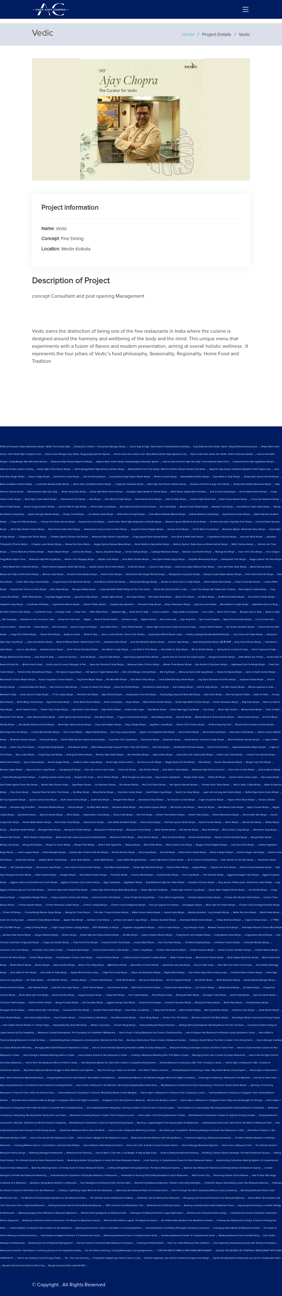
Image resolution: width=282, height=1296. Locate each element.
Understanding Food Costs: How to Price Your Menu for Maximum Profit (237, 1123)
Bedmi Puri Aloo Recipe (244, 912)
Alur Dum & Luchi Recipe (149, 762)
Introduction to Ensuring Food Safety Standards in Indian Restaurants (154, 1175)
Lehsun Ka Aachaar (67, 657)
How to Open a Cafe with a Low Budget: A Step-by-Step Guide (126, 1153)
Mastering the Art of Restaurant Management (51, 1243)
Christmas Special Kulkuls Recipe (204, 897)
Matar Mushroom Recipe (228, 980)
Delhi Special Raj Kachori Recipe (75, 717)
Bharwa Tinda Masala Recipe (177, 664)
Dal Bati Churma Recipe (233, 687)
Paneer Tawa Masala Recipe (228, 762)
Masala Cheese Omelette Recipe (231, 837)
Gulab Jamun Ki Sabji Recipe (34, 694)
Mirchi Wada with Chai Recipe (34, 995)
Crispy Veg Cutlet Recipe (50, 754)
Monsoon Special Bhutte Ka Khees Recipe (185, 522)
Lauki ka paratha (160, 612)
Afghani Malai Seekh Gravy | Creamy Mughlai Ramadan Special (127, 461)
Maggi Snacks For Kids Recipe (180, 762)
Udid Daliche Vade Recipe (66, 477)
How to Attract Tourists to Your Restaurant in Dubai (102, 1055)
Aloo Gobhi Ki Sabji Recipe (53, 972)
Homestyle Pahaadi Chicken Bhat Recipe (262, 927)
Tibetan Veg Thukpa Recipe (54, 709)
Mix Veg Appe (10, 619)
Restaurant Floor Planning (79, 1153)
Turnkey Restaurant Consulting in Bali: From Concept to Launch (190, 1063)
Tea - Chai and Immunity (77, 1258)
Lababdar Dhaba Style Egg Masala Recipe (253, 461)
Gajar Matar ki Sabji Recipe (226, 477)
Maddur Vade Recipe (108, 559)
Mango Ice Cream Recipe (58, 845)
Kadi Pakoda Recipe (38, 987)
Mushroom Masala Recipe (23, 739)
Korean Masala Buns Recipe (217, 582)
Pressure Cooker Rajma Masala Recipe (223, 574)
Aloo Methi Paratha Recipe (136, 559)
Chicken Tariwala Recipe (202, 950)
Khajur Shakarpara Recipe (177, 604)
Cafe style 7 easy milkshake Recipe (111, 912)
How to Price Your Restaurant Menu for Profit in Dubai (51, 1063)
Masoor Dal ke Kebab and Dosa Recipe (254, 724)
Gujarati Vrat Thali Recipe (223, 867)
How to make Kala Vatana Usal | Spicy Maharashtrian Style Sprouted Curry (150, 454)
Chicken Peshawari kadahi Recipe (62, 905)
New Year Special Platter (238, 694)
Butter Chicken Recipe (181, 957)
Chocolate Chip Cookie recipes (47, 950)
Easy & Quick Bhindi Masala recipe (165, 634)
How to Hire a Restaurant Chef (237, 1145)
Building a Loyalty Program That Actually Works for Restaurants (167, 1123)
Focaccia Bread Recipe (142, 875)
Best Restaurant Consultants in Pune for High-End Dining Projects (101, 1123)
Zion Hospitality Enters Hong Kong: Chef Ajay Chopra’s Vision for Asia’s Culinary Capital (130, 1108)
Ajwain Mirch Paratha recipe (84, 972)
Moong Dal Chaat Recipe (77, 912)
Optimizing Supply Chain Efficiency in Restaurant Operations (47, 1213)
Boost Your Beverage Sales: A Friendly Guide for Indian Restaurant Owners (68, 1168)
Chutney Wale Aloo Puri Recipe (141, 694)
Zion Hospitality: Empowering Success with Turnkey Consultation (244, 1243)
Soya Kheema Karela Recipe (236, 514)
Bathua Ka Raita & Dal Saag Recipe (196, 672)
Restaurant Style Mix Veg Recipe (45, 559)
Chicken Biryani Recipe (40, 957)
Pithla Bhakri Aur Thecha (251, 657)
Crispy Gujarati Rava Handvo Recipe (150, 537)
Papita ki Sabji (272, 612)
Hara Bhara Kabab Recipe (116, 867)
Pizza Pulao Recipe (150, 739)
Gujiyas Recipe (199, 867)
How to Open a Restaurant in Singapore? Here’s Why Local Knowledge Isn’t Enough (221, 1100)
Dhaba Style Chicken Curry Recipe (188, 890)
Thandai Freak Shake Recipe (107, 1010)
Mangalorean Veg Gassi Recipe (184, 574)
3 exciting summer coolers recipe (55, 777)
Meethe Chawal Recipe (165, 477)
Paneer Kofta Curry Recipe (103, 507)
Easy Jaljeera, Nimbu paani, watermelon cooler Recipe (245, 882)
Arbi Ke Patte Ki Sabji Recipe (73, 507)
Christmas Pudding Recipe (198, 942)
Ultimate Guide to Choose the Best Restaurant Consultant (104, 1243)
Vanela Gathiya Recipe (136, 552)
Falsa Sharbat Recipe (10, 1017)
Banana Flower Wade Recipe (194, 507)
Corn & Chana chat (264, 619)
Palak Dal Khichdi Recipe (126, 687)
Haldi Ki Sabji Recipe (207, 687)
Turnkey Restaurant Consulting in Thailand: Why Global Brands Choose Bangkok (97, 1093)
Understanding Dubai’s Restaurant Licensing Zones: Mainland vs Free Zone (86, 1040)
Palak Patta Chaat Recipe (67, 822)
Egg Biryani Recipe (133, 882)
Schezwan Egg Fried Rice (22, 807)
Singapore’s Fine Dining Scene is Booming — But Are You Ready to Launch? (139, 1100)
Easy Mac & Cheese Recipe (201, 882)
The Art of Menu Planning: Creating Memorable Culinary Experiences (119, 1250)
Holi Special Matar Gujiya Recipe (169, 559)
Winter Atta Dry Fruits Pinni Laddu (170, 589)
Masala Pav (25, 627)
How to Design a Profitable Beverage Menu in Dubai (49, 1055)
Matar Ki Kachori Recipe (173, 837)
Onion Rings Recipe (149, 1017)
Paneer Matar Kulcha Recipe (253, 492)
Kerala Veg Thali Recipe (22, 747)
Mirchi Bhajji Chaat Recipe (30, 702)
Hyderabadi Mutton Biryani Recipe (249, 747)
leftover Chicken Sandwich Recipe (234, 950)
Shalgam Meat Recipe (124, 800)
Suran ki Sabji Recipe (39, 477)
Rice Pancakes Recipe (138, 754)
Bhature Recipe (42, 965)
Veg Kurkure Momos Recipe (66, 604)
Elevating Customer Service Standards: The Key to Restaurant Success (236, 1153)
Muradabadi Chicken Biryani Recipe (17, 679)
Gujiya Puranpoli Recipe (90, 995)
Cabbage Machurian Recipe (165, 552)
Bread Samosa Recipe (261, 567)
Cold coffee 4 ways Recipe (171, 897)
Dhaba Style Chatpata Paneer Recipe (227, 890)
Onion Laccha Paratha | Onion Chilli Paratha (123, 634)
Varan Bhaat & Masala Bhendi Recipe (167, 514)
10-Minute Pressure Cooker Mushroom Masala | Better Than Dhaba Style (35, 446)
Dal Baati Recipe (251, 987)
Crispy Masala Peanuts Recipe (222, 537)
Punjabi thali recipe (84, 777)
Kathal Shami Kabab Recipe (192, 852)
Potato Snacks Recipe (248, 717)
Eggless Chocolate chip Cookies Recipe (80, 882)
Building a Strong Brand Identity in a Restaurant (53, 1183)
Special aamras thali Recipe (43, 800)
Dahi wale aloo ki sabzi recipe (99, 770)
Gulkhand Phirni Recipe (40, 1002)
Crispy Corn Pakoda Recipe (23, 522)
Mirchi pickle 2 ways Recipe (235, 830)
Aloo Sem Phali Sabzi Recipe (232, 567)
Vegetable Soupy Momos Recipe (138, 927)
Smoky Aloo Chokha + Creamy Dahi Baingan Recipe (100, 446)
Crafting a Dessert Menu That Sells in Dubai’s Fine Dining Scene (221, 1040)
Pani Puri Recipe (145, 815)
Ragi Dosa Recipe (250, 702)
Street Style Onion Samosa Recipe (74, 724)
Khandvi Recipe (167, 852)
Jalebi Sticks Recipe (80, 860)
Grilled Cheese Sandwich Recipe (256, 867)
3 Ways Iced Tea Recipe (164, 1010)
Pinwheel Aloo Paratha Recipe (82, 574)
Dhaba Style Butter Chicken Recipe (192, 702)
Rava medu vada (168, 619)
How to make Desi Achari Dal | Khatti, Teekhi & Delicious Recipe (221, 454)
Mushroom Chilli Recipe (12, 717)
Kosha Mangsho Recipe (54, 852)
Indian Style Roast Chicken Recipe (167, 860)
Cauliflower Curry (42, 612)
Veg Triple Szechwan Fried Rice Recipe (217, 679)
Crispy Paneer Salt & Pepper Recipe (193, 935)
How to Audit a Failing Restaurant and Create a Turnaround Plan (150, 1032)
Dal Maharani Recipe (105, 785)
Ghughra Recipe (68, 875)
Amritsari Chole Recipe (98, 920)
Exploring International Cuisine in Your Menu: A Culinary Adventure (109, 1228)
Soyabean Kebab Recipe (252, 679)
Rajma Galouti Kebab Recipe (237, 619)
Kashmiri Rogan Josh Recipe (250, 852)
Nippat (87, 619)
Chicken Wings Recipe (125, 1025)
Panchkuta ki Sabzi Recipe (156, 687)
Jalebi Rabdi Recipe (103, 860)
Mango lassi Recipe (9, 845)
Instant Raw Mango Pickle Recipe (19, 777)
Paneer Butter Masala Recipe (37, 822)
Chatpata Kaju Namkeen (122, 604)
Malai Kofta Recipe (153, 845)
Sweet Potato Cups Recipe (159, 792)
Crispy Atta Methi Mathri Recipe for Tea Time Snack (125, 589)
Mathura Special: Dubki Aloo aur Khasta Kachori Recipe (200, 544)
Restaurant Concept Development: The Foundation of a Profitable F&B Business (76, 1032)
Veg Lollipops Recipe (135, 724)
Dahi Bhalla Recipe (104, 717)
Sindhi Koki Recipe (100, 800)
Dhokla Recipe (69, 935)
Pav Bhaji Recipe (81, 792)
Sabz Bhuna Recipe (157, 709)
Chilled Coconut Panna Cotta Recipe (111, 950)
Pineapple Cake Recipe (214, 995)
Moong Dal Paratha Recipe (78, 830)
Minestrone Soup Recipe (265, 830)
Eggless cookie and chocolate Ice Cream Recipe (33, 882)
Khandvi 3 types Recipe (11, 770)
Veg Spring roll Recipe (70, 770)
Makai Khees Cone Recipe (179, 845)
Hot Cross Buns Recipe (21, 867)
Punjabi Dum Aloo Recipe (91, 522)
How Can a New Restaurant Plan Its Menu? (189, 1243)
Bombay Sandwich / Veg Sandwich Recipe (208, 912)
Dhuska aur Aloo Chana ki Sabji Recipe (180, 582)
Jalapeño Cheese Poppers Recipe (147, 529)
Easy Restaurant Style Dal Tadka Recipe (165, 882)
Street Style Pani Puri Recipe (14, 732)
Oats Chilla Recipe (213, 694)
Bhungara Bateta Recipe (84, 589)
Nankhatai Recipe (172, 739)
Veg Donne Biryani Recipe (89, 679)
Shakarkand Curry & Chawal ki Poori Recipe (105, 529)
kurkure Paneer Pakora (211, 627)
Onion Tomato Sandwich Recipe (82, 649)
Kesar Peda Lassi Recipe (137, 1010)
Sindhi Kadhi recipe (134, 709)
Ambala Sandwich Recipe (163, 920)
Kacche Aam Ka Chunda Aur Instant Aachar (183, 657)
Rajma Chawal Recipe (258, 807)
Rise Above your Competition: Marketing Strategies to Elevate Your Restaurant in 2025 (201, 1130)
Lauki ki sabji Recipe (26, 649)
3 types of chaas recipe (256, 920)
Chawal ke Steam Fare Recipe (96, 687)
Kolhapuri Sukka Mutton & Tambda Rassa (147, 492)
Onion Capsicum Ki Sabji (264, 649)
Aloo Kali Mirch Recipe (251, 537)
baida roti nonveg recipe (12, 920)
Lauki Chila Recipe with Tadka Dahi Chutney (213, 589)
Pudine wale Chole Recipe (230, 754)
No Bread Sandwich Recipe (231, 597)
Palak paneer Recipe (94, 822)
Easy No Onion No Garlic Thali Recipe (50, 792)
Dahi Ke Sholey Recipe (94, 477)
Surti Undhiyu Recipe (183, 687)
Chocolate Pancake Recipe (178, 1002)
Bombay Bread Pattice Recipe (195, 477)
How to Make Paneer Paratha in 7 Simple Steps (26, 1025)
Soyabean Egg (119, 612)
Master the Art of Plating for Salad (163, 1205)
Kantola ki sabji (129, 619)
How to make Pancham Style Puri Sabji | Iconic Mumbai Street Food (196, 461)
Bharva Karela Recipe (251, 709)
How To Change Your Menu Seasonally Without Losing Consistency (204, 1190)
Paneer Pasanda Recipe (214, 732)
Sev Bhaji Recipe (206, 597)
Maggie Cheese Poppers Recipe (211, 845)
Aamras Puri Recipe (82, 552)
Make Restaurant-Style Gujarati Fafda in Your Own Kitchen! (120, 747)
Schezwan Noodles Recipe (51, 807)
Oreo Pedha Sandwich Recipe (122, 822)
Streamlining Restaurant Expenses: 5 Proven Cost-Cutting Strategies (167, 1183)
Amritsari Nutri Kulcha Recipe (17, 935)
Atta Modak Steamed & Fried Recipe (36, 724)
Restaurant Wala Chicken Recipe (143, 664)
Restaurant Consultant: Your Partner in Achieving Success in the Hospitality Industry (40, 1250)
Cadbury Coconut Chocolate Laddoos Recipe (145, 957)
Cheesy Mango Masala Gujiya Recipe (43, 912)
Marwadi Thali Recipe (222, 507)
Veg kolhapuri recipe (194, 927)
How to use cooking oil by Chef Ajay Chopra (39, 1258)
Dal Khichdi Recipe (258, 890)
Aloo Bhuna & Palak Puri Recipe (110, 582)
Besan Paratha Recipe (64, 965)
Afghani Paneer (148, 619)
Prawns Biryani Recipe (58, 552)
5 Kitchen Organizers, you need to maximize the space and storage (176, 1258)
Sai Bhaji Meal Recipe (97, 807)
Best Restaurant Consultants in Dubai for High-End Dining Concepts (222, 1115)
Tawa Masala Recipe (78, 747)
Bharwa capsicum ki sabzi (261, 687)
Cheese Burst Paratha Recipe (45, 732)
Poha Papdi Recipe (59, 589)
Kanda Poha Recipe (25, 860)
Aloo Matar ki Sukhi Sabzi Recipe (253, 507)
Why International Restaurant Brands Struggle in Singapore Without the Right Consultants (55, 1100)
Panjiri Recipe (132, 702)
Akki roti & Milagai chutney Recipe (139, 672)
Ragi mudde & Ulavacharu (185, 612)
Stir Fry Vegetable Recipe (178, 980)
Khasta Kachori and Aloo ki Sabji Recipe (204, 739)
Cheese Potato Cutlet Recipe (93, 1017)
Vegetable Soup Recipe (11, 604)
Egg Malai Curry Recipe (161, 724)
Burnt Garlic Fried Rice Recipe (146, 987)
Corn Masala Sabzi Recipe (100, 514)
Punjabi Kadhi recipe (194, 777)
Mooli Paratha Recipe (165, 830)
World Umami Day (201, 1175)
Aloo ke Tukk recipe (204, 965)
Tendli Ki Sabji (91, 634)
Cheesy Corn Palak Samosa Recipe (58, 522)
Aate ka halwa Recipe (169, 927)
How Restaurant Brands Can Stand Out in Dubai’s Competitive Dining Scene (118, 1063)
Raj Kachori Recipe (27, 815)
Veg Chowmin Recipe (64, 1017)
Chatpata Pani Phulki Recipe (32, 537)
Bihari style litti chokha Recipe (220, 905)
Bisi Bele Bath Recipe (116, 679)
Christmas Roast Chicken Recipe (246, 972)
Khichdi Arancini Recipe (123, 852)
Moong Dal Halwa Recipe (207, 1002)
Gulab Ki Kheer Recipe (150, 1002)
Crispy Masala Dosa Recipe (227, 935)
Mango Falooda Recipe (66, 1002)
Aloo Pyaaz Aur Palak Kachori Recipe (138, 507)
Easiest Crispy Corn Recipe (84, 627)
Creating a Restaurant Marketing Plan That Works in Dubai (160, 1055)
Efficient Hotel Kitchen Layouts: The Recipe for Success (130, 1220)
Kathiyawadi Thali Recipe (233, 559)
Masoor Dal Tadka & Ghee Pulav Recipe (19, 574)
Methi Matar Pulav (99, 612)
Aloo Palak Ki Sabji (44, 657)
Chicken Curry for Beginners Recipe (128, 905)
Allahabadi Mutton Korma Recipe (196, 920)
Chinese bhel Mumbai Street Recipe (242, 897)
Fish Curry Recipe (190, 875)
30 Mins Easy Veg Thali (220, 724)
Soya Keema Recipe (111, 709)
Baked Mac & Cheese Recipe (145, 965)
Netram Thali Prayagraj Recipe (79, 559)
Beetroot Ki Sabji (8, 694)
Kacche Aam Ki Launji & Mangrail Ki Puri (66, 664)
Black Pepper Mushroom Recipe (242, 957)
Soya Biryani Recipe (81, 785)
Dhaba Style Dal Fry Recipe (154, 890)
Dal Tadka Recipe (35, 980)
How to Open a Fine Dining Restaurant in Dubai (161, 1115)
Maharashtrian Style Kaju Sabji (43, 492)
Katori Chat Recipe (113, 702)
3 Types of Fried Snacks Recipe (132, 717)
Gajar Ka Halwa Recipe (264, 995)
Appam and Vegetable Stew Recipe (157, 732)
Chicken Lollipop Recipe (95, 905)
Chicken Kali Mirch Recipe (13, 957)
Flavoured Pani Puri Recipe (76, 1010)
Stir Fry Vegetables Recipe (13, 800)
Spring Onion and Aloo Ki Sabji (232, 649)
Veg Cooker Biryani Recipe (108, 724)
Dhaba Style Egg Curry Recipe (184, 709)
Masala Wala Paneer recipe (54, 785)
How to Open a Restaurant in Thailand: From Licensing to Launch (173, 1093)
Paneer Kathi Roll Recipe (255, 815)
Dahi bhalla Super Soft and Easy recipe (208, 972)
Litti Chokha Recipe (205, 987)
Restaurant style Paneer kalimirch (208, 770)
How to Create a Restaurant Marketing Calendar (132, 1130)
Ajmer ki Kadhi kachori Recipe (260, 672)
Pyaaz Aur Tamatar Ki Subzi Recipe (107, 664)
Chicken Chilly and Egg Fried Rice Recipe (259, 905)
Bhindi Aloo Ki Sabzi (33, 664)
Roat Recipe (95, 499)
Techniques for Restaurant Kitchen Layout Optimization (156, 1213)
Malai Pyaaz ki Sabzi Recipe (252, 589)
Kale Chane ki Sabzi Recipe (63, 687)
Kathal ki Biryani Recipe (221, 852)
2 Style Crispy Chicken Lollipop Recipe (70, 927)
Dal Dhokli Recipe (204, 980)
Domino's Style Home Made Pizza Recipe (68, 890)
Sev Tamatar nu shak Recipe (181, 800)
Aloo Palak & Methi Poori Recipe (187, 537)
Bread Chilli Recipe (184, 597)
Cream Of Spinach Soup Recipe (139, 897)
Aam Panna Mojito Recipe (37, 1017)
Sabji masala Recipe (163, 754)
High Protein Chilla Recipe (85, 709)
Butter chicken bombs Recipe (146, 912)
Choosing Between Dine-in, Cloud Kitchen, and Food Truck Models (47, 1145)
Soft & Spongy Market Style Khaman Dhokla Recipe (99, 469)
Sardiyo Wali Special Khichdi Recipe (261, 477)
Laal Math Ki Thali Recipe (144, 649)
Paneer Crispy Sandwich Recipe (39, 507)
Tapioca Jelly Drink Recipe (108, 552)
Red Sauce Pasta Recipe (151, 980)
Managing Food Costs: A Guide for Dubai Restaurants (218, 1055)
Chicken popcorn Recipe (30, 905)
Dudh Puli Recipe (136, 567)
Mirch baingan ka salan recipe (137, 777)
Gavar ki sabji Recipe (178, 642)
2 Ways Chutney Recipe (35, 927)
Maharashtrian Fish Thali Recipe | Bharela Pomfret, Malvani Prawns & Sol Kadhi (167, 469)
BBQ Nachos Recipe (117, 965)
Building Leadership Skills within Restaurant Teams (209, 1205)
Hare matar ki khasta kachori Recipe (83, 867)
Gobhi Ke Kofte (260, 694)
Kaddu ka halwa (72, 634)
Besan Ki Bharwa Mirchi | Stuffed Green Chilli (78, 642)
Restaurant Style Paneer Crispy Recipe (110, 537)
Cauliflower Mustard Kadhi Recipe (52, 484)
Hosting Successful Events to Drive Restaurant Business (75, 1205)
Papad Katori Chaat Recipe (96, 815)
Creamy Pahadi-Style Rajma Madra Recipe (129, 477)
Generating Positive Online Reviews (230, 1175)
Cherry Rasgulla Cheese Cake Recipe (74, 957)
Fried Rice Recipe (119, 875)
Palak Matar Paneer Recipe (87, 702)
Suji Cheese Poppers (209, 619)
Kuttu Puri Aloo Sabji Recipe (65, 987)
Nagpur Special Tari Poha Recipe (266, 559)
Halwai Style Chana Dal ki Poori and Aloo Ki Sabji (171, 627)
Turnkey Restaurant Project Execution (157, 1025)
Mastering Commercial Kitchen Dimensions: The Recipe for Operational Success (61, 1220)
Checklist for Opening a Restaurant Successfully (208, 1138)
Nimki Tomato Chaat (26, 709)
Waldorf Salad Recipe (228, 987)
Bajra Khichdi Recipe (112, 694)
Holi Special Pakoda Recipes (184, 785)
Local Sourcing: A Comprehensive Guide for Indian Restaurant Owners (178, 1160)
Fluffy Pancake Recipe (168, 875)
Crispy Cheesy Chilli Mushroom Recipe (72, 582)
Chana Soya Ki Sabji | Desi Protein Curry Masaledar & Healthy (159, 446)
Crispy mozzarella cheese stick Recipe (69, 897)
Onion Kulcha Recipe (150, 822)
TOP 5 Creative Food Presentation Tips (124, 1205)
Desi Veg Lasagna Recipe (123, 732)
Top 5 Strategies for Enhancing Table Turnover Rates (105, 1183)
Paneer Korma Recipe (111, 574)
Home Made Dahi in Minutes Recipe (20, 567)
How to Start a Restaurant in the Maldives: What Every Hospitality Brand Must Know (116, 1085)
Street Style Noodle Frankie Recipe (27, 529)
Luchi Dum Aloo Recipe (242, 845)
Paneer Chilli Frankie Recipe (190, 724)
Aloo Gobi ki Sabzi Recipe (175, 770)
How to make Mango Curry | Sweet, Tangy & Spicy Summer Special (77, 454)
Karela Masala (41, 627)
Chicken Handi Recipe (101, 980)
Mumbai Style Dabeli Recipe (110, 754)
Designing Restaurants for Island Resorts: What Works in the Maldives (81, 1078)
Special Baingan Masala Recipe (43, 514)
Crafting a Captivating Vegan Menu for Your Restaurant (85, 1190)
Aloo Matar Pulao (109, 627)
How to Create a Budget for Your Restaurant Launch (102, 1138)
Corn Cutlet (207, 612)
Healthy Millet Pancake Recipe (189, 747)
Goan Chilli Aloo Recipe (250, 552)
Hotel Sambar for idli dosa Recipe (237, 860)
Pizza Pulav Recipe (19, 792)
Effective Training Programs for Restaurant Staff (103, 1213)
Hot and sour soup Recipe (48, 867)
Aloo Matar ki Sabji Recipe (115, 649)
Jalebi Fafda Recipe (239, 995)
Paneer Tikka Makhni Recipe (170, 815)
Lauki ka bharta (8, 627)
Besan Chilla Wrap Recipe (91, 965)
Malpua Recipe (132, 845)
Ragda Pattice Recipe (174, 972)
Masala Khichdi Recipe (200, 837)
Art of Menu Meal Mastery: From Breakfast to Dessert (187, 1220)
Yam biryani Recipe (136, 597)
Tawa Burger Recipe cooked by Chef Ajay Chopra (256, 1017)
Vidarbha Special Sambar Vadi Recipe (69, 537)
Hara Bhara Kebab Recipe (123, 1017)
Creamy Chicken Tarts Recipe (106, 897)
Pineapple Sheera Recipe (12, 1010)
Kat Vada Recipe (168, 507)
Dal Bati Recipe (130, 935)
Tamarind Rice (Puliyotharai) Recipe (35, 672)
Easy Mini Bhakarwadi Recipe (203, 559)
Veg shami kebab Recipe (130, 792)
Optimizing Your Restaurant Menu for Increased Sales (142, 1190)
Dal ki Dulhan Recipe (107, 777)
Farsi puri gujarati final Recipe (164, 905)
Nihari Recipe (231, 822)
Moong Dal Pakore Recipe (79, 754)
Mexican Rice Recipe (10, 837)
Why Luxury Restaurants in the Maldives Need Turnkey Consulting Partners (36, 1085)
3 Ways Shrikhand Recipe (228, 920)
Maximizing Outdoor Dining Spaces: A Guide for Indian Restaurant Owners (103, 1160)
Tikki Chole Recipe (72, 732)
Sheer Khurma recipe (162, 995)
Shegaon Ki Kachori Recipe (222, 657)
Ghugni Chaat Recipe (73, 514)
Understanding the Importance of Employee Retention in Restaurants (83, 1175)
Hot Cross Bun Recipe (92, 1002)
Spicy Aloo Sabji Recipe (86, 597)
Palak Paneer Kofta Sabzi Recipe (64, 529)
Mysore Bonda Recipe (96, 732)
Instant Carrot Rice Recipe (247, 582)
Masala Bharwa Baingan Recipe (259, 980)
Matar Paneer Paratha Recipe (157, 702)
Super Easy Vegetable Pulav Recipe (141, 657)
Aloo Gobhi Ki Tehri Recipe (23, 972)
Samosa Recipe (75, 807)
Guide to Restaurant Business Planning (179, 1153)
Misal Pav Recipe (210, 830)
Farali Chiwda (272, 709)
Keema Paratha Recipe (63, 995)
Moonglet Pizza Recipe (50, 830)
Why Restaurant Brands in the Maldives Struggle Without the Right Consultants (156, 1078)
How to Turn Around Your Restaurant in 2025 (52, 1138)
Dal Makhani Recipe (57, 980)
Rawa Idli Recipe (206, 807)
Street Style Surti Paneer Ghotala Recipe (166, 484)
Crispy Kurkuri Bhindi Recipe (258, 935)
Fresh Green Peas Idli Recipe (259, 574)
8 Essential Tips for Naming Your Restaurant (158, 1198)
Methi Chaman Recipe (242, 544)
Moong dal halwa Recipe (139, 830)
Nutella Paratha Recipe (210, 822)
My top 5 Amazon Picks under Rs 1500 (66, 1265)
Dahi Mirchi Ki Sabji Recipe (118, 499)
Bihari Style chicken (228, 709)
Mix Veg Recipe (167, 672)
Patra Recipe (205, 762)
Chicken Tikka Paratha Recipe (171, 950)
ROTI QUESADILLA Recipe (106, 927)
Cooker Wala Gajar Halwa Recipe (32, 582)
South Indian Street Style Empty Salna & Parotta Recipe (135, 522)
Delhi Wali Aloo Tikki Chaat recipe (234, 965)
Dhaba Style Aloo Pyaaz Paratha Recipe (99, 935)
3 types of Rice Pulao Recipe (241, 800)
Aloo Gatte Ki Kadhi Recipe (261, 597)
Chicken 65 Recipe (12, 912)
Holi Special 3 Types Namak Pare (102, 672)
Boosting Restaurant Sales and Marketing (239, 1235)
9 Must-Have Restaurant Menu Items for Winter (82, 1130)
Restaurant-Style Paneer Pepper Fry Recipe (71, 461)
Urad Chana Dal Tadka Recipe (248, 634)
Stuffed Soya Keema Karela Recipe (262, 792)
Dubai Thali (80, 612)
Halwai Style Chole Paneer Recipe (53, 469)
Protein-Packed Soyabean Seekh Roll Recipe (64, 567)
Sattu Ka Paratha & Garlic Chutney (16, 469)
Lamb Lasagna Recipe (28, 852)
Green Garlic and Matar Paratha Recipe (92, 484)
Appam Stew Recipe (73, 920)
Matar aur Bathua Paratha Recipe (16, 484)
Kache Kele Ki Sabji (139, 612)
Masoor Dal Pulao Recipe (77, 544)
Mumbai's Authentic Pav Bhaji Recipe (210, 1017)
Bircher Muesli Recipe (20, 965)
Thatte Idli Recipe (216, 777)
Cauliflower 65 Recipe (38, 604)
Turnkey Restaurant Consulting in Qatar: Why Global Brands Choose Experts (209, 1070)
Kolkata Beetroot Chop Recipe (204, 514)
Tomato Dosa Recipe (50, 634)
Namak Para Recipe (252, 822)
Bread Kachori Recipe (103, 792)
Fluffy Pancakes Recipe (257, 1002)
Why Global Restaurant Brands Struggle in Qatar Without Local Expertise (59, 1070)
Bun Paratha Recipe (149, 770)
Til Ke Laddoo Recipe (62, 694)
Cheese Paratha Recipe (107, 957)
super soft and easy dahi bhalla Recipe (222, 792)
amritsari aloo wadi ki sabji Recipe (130, 920)
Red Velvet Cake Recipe (182, 807)
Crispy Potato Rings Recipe (51, 747)
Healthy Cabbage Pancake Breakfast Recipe (207, 634)
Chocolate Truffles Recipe (12, 1002)
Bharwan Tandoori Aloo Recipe (223, 927)
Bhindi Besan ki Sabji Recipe (234, 604)
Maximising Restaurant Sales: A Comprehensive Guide (130, 1235)
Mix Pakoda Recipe (189, 830)
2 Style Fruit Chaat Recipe (115, 972)
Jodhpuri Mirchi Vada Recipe (53, 860)
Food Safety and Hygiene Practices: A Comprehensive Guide (70, 1235)
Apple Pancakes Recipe (58, 702)
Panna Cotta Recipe (123, 815)
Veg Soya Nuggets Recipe (58, 597)
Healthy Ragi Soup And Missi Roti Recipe (180, 694)
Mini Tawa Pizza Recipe (160, 597)
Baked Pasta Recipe (269, 912)
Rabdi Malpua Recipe (161, 717)
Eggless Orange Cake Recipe (121, 1002)
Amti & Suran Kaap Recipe (223, 492)
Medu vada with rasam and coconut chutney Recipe (81, 837)
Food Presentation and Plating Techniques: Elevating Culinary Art (177, 1228)
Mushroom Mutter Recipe (22, 830)
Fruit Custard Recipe (138, 995)
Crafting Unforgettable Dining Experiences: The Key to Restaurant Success (144, 1168)
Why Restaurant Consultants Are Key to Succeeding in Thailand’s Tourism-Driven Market (204, 1085)
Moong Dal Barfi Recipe (187, 995)
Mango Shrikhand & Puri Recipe (15, 657)
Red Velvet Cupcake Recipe (153, 807)
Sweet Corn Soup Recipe (187, 792)
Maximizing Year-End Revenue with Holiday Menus (156, 1138)
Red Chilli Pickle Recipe (154, 785)
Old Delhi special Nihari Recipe (179, 822)
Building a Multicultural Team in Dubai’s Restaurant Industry (156, 1040)
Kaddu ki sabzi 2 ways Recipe (88, 762)
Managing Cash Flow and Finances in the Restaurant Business (213, 1198)
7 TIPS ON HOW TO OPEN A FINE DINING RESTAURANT (184, 1250)
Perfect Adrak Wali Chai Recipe (44, 1010)
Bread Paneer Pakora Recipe (210, 957)
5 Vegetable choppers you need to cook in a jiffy (116, 1258)
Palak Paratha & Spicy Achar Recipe (152, 544)
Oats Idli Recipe (183, 717)
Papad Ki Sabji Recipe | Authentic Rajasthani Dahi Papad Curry (240, 469)
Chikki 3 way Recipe (143, 950)
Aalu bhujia (209, 709)
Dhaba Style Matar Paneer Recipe (106, 492)
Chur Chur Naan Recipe (169, 942)
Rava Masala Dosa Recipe (230, 807)
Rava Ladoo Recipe (25, 754)
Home (188, 34)
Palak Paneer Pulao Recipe (148, 499)
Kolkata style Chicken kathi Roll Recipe (89, 852)
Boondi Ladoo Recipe (53, 574)
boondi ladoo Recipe (174, 912)
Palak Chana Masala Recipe (233, 499)
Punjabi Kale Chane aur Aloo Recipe (28, 589)
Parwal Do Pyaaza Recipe (229, 672)
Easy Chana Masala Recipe (248, 642)
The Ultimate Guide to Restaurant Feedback (111, 1198)
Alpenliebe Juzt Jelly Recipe (176, 965)
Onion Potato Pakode (132, 627)
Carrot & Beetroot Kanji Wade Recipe (176, 679)
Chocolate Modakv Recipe (256, 942)
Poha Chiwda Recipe (10, 507)
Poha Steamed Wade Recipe (41, 717)
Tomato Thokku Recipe (94, 604)
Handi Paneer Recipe (117, 987)
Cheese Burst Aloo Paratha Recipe (27, 552)
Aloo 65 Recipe (88, 657)
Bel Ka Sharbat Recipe (202, 649)
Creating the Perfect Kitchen (150, 1243)
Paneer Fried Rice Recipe (12, 987)
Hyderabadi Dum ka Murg (265, 604)
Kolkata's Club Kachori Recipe (197, 552)
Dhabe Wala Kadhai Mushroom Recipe (252, 484)
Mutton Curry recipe (100, 1025)
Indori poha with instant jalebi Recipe (194, 754)
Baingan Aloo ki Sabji (251, 612)
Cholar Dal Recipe (127, 770)
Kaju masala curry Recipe (168, 777)
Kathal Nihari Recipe (10, 762)
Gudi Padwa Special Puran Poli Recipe (19, 785)
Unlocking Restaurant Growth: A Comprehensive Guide (188, 1235)
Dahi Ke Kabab (59, 627)
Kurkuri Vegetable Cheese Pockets (56, 679)
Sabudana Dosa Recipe (115, 642)
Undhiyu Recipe (78, 980)
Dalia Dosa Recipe (270, 777)
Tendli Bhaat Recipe (125, 980)
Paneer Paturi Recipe (189, 732)
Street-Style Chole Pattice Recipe (41, 499)
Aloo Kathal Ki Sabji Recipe (174, 649)
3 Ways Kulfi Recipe (115, 995)
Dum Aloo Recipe (161, 747)
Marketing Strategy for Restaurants (46, 1153)
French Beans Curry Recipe (206, 529)
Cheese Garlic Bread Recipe (177, 987)
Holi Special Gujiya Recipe (69, 672)
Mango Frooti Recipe (84, 845)
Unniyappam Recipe (192, 905)
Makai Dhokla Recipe (190, 1010)
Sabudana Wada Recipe (124, 807)
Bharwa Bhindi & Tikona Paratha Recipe (214, 717)
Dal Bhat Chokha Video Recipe (15, 612)
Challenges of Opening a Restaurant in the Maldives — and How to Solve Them (238, 1078)
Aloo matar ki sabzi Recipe (241, 770)
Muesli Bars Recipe (233, 1002)
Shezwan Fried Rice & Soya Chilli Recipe (210, 484)
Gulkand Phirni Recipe (178, 867)
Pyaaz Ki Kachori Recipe (51, 815)
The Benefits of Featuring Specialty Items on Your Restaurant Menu (53, 1198)
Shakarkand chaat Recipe (151, 800)
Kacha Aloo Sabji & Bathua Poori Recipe (194, 567)
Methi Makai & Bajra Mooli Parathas (188, 492)
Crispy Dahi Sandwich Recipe (129, 484)
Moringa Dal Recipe (225, 552)
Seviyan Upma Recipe (112, 597)
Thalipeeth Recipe (48, 739)
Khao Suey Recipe (147, 852)
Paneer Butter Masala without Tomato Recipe (83, 739)
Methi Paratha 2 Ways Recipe (38, 837)
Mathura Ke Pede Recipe (122, 837)
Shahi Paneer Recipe (93, 987)
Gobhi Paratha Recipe (45, 875)
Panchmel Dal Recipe (87, 694)
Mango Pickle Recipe (261, 837)
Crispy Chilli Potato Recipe (23, 634)
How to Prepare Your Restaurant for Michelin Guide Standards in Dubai (220, 1032)
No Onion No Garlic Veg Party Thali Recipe (231, 522)
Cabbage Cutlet (63, 612)
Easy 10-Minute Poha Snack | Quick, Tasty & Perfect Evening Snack (225, 446)
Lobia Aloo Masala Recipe (40, 642)
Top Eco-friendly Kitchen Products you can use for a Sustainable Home (247, 1258)
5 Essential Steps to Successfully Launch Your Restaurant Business (236, 1183)
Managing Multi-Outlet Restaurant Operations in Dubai (62, 1048)
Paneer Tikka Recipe (199, 815)
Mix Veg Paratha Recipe (216, 1010)
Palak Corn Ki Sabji (226, 612)
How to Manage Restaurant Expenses (200, 1145)
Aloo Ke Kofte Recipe (109, 657)
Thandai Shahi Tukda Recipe (215, 785)
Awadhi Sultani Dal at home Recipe (106, 567)
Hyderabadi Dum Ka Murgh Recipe (248, 664)
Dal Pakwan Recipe (128, 785)
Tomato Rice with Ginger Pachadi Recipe (145, 574)
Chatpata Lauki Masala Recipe (46, 544)
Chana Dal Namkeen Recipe (265, 499)
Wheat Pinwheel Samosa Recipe (243, 739)
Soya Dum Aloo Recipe (205, 604)
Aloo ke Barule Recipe (269, 770)
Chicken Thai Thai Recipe (175, 1017)
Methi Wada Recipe (32, 597)
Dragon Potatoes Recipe (46, 935)
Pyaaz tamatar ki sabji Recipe (40, 770)
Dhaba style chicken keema (119, 762)
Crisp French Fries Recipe (85, 942)
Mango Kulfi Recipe (32, 845)
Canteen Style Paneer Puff (203, 499)
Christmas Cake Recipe (243, 1010)
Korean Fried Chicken (218, 747)
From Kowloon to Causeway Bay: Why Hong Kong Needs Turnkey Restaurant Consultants (221, 1108)
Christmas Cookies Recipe (227, 942)
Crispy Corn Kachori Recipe (56, 942)
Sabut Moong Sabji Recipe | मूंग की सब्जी (212, 642)
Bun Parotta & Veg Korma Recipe (211, 664)
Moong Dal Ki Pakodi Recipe (109, 830)
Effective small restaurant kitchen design (207, 1213)
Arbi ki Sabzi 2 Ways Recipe (247, 785)
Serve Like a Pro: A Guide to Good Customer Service (152, 1145)
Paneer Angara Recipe (59, 762)
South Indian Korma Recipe (73, 800)
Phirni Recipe (73, 815)
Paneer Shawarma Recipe (225, 702)
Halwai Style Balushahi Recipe (148, 867)
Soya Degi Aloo (188, 619)
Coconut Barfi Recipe (144, 942)
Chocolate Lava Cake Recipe (14, 950)
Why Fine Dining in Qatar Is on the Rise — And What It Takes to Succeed (132, 1070)
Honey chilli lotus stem (69, 619)
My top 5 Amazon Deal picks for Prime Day (23, 1265)
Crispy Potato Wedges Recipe (33, 897)
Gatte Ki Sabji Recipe (175, 499)
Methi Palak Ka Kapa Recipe (131, 514)
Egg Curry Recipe (112, 882)
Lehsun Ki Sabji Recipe (160, 567)
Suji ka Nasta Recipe (34, 762)
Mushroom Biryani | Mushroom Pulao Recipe (243, 529)
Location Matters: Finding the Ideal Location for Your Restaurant (40, 1228)
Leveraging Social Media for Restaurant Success (236, 1228)
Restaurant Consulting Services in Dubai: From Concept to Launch (102, 1115)
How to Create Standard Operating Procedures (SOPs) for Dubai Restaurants (129, 1048)
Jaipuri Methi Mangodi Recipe (131, 860)
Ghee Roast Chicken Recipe (93, 875)
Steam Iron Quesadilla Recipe (145, 972)
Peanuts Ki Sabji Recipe (149, 604)
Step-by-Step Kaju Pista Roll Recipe (70, 1025)
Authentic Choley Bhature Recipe (44, 920)
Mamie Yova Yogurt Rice (110, 845)
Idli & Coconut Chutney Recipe (202, 860)
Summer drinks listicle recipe (243, 777)
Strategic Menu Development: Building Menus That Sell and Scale (211, 1025)
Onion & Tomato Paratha (106, 619)
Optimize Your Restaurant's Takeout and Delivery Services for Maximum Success (222, 1168)
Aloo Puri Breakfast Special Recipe (147, 642)
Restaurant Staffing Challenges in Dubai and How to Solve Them (201, 1048)
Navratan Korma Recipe (51, 649)
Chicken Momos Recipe (266, 950)
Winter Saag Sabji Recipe (73, 492)
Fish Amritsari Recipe (213, 875)
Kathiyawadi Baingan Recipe (143, 582)
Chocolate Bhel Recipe (78, 950)
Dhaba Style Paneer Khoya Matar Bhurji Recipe (114, 890)
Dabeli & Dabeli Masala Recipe (157, 935)
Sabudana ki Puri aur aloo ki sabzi (37, 619)
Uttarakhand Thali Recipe (73, 499)
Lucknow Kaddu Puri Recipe (32, 687)
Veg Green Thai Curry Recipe (123, 739)
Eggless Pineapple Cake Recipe (243, 875)
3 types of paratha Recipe (211, 800)
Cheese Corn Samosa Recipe (261, 754)
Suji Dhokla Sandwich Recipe (240, 627)
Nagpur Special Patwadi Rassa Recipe (112, 544)
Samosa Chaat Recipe (178, 529)
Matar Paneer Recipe (148, 837)
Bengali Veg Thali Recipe (258, 762)
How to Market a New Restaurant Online (103, 1145)
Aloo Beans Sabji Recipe (143, 679)
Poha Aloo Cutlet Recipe (242, 732)
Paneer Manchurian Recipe (226, 815)
